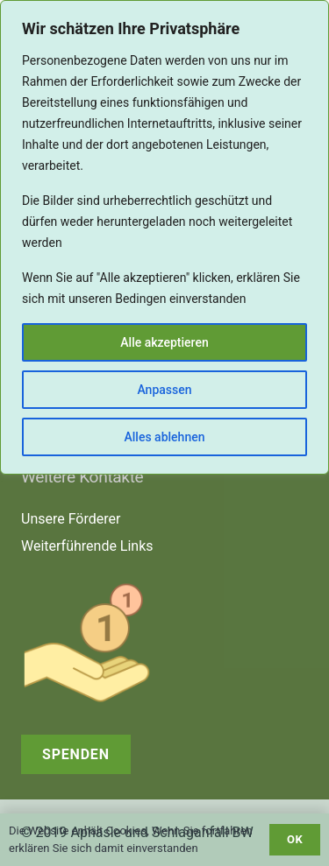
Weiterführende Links (87, 546)
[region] (164, 237)
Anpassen (164, 390)
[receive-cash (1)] (164, 642)
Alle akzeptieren (164, 342)
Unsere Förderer (70, 518)
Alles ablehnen (165, 437)
